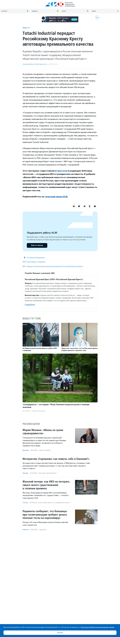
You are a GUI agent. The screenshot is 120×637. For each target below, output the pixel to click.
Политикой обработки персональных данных (97, 627)
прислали (62, 171)
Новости (26, 28)
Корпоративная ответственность (35, 64)
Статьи (25, 502)
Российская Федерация (36, 258)
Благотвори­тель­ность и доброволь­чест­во (54, 502)
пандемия (41, 262)
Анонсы (25, 473)
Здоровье (42, 529)
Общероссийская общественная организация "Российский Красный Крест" (54, 266)
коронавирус (32, 262)
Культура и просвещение (47, 473)
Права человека (44, 450)
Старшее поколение (38, 411)
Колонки (26, 450)
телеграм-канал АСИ (56, 196)
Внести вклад (37, 245)
